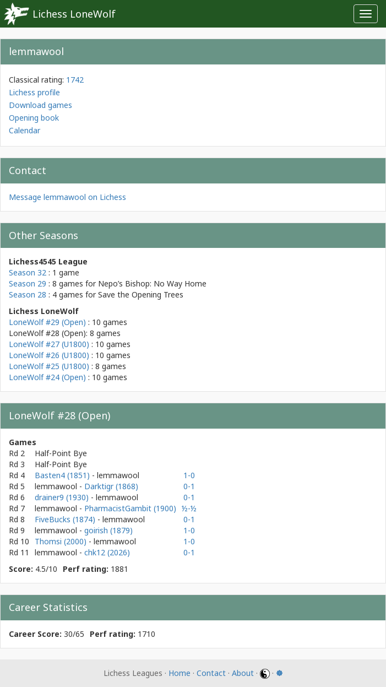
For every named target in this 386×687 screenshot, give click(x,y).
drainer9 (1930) (63, 497)
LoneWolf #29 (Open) (47, 322)
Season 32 (27, 272)
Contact (211, 673)
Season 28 (27, 294)
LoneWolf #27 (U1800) (49, 344)
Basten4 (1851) (63, 475)
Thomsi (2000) (62, 541)
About (243, 673)
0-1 (189, 486)
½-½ (189, 508)
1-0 (189, 475)
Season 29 (27, 283)
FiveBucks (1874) (66, 519)
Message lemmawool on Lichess (67, 197)
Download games (40, 105)
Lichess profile (34, 92)
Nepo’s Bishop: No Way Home (152, 283)
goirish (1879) (108, 530)
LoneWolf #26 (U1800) (49, 355)
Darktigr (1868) (111, 486)
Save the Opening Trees (140, 294)
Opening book (34, 117)
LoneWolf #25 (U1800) (49, 366)
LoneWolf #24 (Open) (47, 377)
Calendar (24, 130)
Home (179, 673)
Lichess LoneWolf (74, 13)
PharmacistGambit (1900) (130, 508)
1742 (75, 79)
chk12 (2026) (107, 552)
